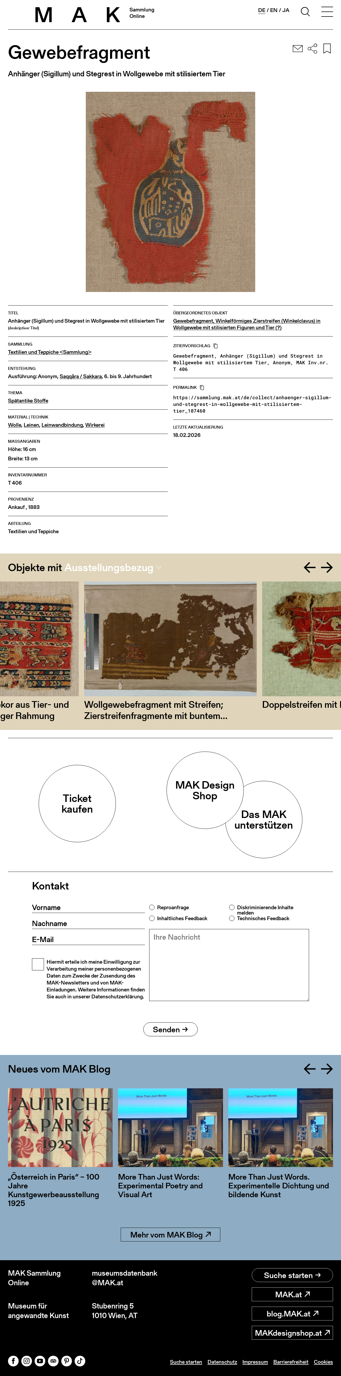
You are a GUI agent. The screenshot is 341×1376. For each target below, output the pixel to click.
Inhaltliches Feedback (182, 918)
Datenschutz (222, 1362)
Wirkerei (95, 425)
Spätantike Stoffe (28, 400)
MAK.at (292, 1294)
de (261, 10)
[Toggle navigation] (327, 12)
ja (285, 10)
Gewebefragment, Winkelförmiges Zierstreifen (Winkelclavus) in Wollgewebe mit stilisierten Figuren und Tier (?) (246, 324)
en (274, 10)
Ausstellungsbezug (108, 567)
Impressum (255, 1362)
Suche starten (292, 1275)
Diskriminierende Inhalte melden (265, 910)
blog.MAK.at (292, 1313)
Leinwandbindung (62, 425)
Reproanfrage (173, 907)
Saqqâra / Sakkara (81, 376)
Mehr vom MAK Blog (170, 1234)
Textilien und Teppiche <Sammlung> (49, 352)
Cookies (323, 1362)
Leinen (31, 425)
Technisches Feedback (263, 918)
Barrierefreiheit (290, 1362)
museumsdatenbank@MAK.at (124, 1278)
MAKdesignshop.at (292, 1332)
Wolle (14, 425)
